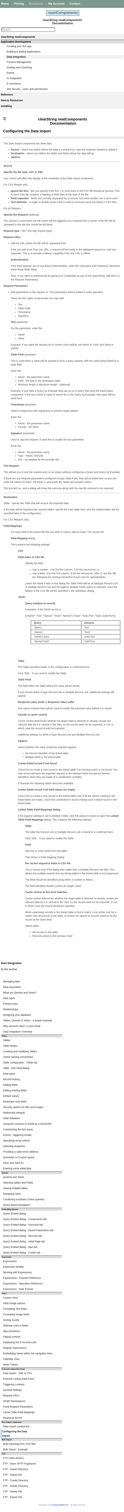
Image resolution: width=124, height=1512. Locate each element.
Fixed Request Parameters (18, 1406)
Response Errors (12, 1417)
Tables (6, 1040)
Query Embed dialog (14, 1213)
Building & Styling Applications (23, 51)
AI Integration (14, 78)
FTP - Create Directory (15, 1480)
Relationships (10, 1009)
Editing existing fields (15, 1090)
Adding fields (10, 1084)
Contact (74, 3)
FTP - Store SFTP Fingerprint (19, 1463)
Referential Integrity (14, 1112)
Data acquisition (12, 987)
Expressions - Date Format (18, 1289)
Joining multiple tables (15, 1188)
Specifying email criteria (16, 1140)
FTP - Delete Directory (15, 1485)
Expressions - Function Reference (22, 1277)
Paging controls (11, 1336)
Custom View (10, 1297)
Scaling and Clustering (19, 67)
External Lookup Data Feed (18, 1378)
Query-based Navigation (16, 1204)
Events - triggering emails (17, 1135)
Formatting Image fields (16, 1314)
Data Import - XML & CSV (17, 1373)
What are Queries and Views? (19, 992)
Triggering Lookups (13, 1384)
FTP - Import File (12, 1474)
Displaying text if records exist (19, 1342)
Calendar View (11, 1359)
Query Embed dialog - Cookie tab (21, 1252)
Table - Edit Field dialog (16, 1068)
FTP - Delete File (12, 1491)
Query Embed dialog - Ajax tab (20, 1247)
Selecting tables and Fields (18, 1182)
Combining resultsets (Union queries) (23, 1199)
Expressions (10, 1261)
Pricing (19, 3)
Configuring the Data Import (14, 1433)
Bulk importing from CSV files (19, 1443)
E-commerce (14, 83)
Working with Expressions (17, 1272)
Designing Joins (12, 1193)
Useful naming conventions (18, 1057)
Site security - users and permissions (27, 89)
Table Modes (10, 1045)
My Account (56, 3)
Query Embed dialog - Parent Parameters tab (28, 1230)
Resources (36, 3)
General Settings (12, 1389)
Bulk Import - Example (15, 1449)
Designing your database (17, 1014)
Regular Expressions (14, 1347)
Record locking (11, 1079)
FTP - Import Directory (15, 1469)
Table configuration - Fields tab (20, 1062)
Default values (11, 1096)
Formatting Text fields (15, 1308)
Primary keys (10, 1003)
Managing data (11, 981)
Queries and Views (13, 1177)
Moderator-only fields (15, 1101)
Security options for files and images (23, 1107)
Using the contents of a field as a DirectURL (27, 1123)
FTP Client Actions (13, 1458)
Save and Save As (13, 1162)
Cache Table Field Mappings (19, 1412)
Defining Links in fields (15, 1325)
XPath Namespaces (14, 1401)
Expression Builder (13, 1266)
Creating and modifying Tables (20, 1051)
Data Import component (12, 1422)
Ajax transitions (11, 1331)
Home (5, 3)
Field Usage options (14, 1303)
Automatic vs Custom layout (18, 1157)
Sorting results (11, 1320)
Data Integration (16, 56)
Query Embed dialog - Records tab (22, 1235)
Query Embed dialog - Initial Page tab (24, 1241)
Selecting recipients (14, 1146)
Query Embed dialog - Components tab (25, 1219)
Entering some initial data (17, 1168)
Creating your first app (19, 46)
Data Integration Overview (17, 1031)
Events (10, 72)
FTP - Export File (12, 1497)
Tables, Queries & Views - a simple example (27, 1020)
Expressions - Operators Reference (22, 1283)
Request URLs (11, 1395)
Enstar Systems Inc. (61, 1505)
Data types (9, 998)
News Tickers (10, 1364)
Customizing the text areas (18, 1129)
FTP (3, 1454)
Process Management (19, 62)
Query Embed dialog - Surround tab (23, 1224)
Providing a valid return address (20, 1151)
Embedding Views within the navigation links (27, 1353)
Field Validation (11, 1118)
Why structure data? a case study (21, 1026)
